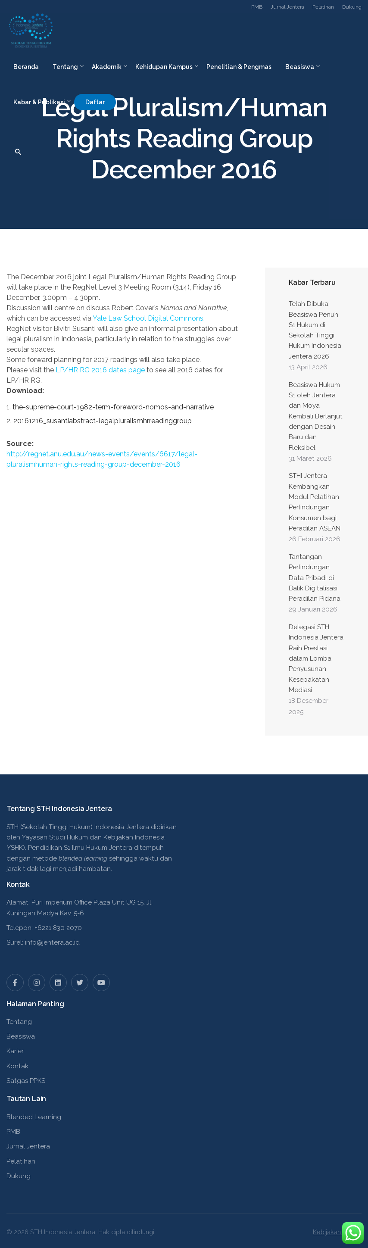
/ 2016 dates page (100, 370)
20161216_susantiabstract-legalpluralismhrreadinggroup (102, 421)
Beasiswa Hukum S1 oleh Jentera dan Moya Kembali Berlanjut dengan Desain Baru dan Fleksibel (316, 416)
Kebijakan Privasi (337, 1232)
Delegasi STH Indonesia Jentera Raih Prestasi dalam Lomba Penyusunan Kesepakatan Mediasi (316, 658)
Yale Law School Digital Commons (148, 318)
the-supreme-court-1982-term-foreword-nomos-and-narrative (113, 407)
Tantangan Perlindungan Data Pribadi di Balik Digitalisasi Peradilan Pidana (314, 577)
